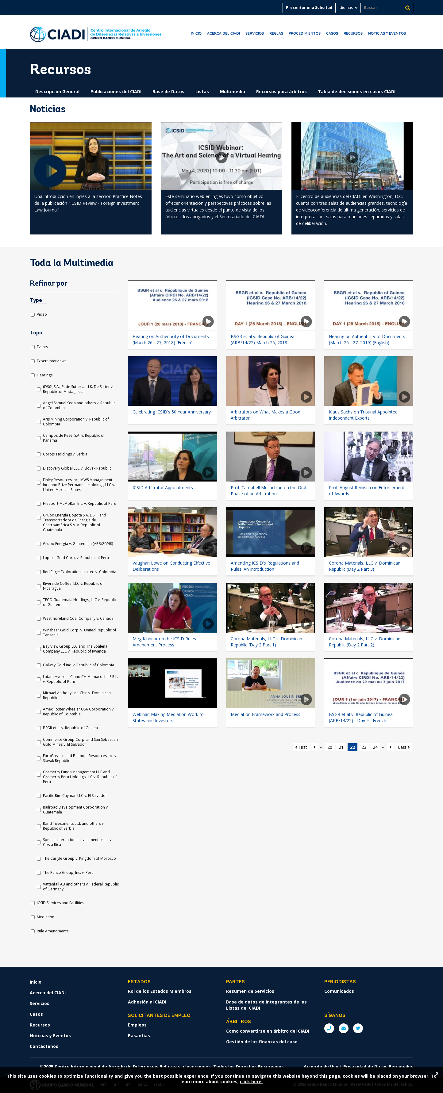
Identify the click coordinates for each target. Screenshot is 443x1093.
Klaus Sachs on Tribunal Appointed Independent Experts (363, 415)
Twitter (358, 1028)
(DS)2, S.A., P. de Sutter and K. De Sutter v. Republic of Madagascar (78, 389)
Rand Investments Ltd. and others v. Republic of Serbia (74, 826)
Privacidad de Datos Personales (378, 1066)
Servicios (254, 33)
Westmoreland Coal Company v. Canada (78, 618)
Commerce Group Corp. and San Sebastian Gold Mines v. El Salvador (80, 742)
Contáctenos (44, 1046)
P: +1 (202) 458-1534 (329, 1028)
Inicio (196, 33)
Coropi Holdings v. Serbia (65, 454)
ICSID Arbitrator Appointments (163, 487)
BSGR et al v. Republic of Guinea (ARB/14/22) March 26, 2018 (263, 339)
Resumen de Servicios (250, 991)
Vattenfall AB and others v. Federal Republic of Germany (81, 887)
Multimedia (232, 91)
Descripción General (57, 91)
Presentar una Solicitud (309, 7)
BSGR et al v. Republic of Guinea (70, 727)
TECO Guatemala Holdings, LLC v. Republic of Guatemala (80, 602)
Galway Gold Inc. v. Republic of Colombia (78, 665)
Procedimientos (305, 33)
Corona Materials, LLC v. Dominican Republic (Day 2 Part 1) (266, 642)
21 (341, 747)
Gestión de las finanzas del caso (262, 1042)
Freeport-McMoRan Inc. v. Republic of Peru (79, 503)
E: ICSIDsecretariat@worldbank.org (344, 1028)
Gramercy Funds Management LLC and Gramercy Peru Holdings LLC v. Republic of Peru (80, 777)
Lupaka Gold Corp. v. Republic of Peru (76, 557)
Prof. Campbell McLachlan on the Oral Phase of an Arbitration (268, 491)
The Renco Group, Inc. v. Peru (68, 872)
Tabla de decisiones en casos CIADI (356, 91)
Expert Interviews (51, 361)
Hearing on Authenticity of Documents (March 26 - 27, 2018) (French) (171, 339)
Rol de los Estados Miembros (159, 991)
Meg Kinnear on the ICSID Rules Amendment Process (164, 642)
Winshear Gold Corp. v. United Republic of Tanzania (79, 633)
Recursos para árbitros (281, 91)
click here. (251, 1081)
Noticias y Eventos (387, 33)
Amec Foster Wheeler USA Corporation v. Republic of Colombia (78, 712)
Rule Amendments (52, 931)
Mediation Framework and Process (265, 714)
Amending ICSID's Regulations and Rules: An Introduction (265, 566)
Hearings (44, 375)
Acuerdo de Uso (321, 1066)
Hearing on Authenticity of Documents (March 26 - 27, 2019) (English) (367, 339)
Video (42, 314)
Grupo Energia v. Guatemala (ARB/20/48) (78, 543)
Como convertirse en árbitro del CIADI (267, 1031)
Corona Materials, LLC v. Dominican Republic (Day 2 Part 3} (364, 566)
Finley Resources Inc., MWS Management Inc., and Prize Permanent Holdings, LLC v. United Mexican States (79, 485)
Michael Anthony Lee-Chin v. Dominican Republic (77, 695)
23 (363, 747)
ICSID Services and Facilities (60, 903)
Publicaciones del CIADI (116, 91)
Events (42, 347)
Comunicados (339, 991)
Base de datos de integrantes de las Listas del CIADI (266, 1005)
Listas (202, 91)
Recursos (353, 33)
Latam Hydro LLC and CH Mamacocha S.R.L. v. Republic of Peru (80, 679)
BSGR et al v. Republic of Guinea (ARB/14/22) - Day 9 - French (361, 717)
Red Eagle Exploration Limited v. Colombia (79, 571)
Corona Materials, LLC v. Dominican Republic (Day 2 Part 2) (364, 642)
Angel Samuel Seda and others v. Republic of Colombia (79, 405)
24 (375, 747)
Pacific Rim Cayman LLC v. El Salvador (75, 795)
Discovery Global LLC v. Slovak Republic (77, 468)
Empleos (137, 1025)
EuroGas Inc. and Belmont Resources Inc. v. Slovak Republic (80, 758)
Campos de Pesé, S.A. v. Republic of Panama (74, 438)
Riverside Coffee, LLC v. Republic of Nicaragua (73, 586)
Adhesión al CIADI (147, 1002)
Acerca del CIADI (223, 33)
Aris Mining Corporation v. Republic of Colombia (76, 422)
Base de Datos (168, 91)
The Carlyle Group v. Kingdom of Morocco (79, 858)
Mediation (45, 917)
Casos (332, 33)
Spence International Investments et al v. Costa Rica (77, 842)
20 (329, 747)
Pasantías (139, 1035)
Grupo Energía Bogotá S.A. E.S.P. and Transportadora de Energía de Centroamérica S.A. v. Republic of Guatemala (74, 522)
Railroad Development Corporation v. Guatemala (76, 810)
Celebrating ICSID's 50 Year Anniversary (172, 412)
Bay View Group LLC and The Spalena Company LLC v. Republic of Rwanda (75, 649)
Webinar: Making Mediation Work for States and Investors (169, 717)
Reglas (276, 33)
